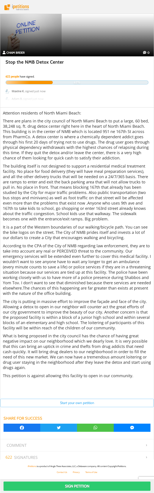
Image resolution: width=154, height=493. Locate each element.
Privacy (76, 472)
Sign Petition (77, 486)
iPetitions (77, 7)
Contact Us (62, 472)
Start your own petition (77, 403)
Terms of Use (91, 472)
